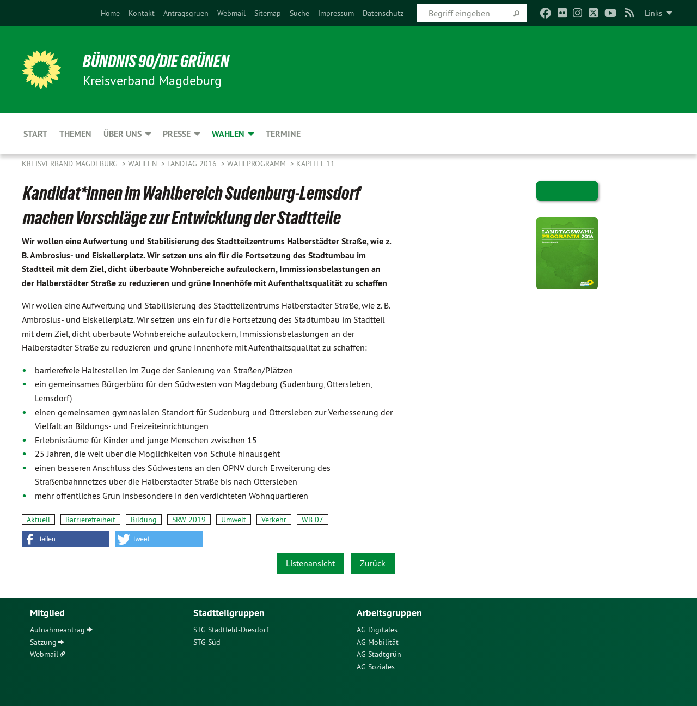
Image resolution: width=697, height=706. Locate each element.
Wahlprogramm (257, 163)
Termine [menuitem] (283, 134)
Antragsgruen (186, 13)
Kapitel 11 (315, 163)
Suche (299, 13)
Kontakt (142, 13)
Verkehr (273, 519)
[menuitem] (110, 13)
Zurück (373, 563)
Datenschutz (383, 13)
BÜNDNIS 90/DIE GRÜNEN (156, 61)
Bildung (144, 519)
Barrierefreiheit (90, 519)
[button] (65, 539)
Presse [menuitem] (177, 134)
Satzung (43, 642)
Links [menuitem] (653, 13)
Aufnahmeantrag (57, 630)
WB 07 (312, 519)
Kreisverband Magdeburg (71, 163)
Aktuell (38, 519)
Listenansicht (310, 563)
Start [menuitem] (35, 134)
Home (110, 13)
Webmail (231, 13)
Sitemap (267, 13)
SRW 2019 (189, 519)
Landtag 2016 (193, 163)
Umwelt (233, 519)
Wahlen (143, 163)
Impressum (336, 13)
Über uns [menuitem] (122, 134)
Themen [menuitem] (75, 134)
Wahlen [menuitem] (228, 134)
